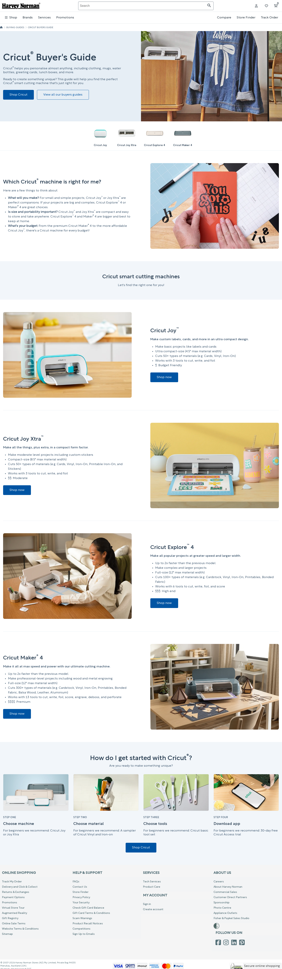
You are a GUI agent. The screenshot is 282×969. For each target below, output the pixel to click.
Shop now (164, 377)
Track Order (269, 17)
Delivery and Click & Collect (20, 886)
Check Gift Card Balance (88, 907)
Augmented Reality (14, 913)
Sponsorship (221, 902)
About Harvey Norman (228, 886)
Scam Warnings (82, 918)
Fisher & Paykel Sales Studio (231, 918)
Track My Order (12, 881)
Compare (224, 17)
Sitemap (7, 934)
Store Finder (246, 17)
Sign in (147, 904)
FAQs (76, 881)
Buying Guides (15, 27)
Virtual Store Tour (13, 907)
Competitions (81, 928)
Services (44, 17)
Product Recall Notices (88, 923)
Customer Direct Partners (230, 897)
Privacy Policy (81, 897)
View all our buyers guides (62, 94)
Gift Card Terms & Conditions (91, 913)
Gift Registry (10, 918)
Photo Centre (222, 907)
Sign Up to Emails (84, 934)
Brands (28, 17)
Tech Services (152, 881)
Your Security (81, 902)
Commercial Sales (225, 892)
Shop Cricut (18, 94)
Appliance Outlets (225, 913)
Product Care (151, 886)
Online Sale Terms (13, 923)
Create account (153, 909)
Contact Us (80, 886)
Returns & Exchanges (15, 892)
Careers (219, 881)
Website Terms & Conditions (20, 928)
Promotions (65, 17)
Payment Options (13, 897)
